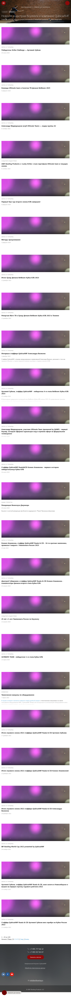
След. (22, 939)
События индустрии (9, 161)
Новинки (4, 692)
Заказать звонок (35, 957)
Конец (27, 939)
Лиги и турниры (7, 47)
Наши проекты (6, 502)
